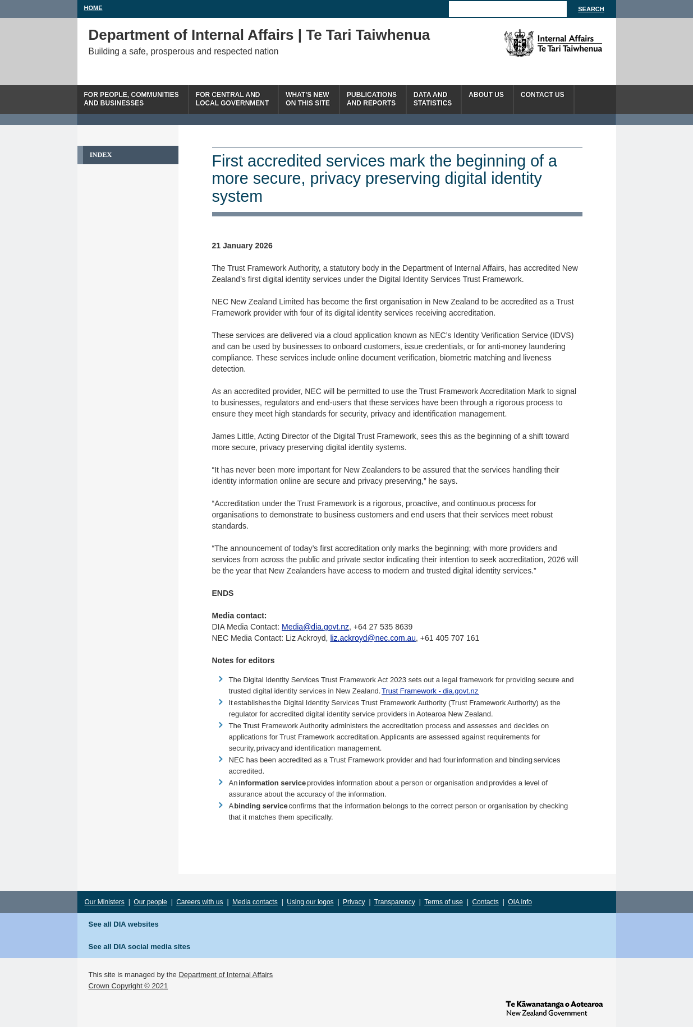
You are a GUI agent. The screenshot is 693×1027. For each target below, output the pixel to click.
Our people (150, 902)
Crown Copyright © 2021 (128, 986)
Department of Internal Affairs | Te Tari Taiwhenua (259, 34)
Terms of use (443, 902)
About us (486, 95)
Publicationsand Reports (372, 99)
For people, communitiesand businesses (131, 99)
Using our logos (310, 902)
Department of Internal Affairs (225, 974)
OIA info (520, 902)
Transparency (394, 902)
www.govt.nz (554, 1007)
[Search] (508, 9)
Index (101, 155)
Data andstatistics (433, 99)
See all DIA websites (124, 924)
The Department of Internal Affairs (528, 43)
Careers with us (199, 902)
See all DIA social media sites (140, 946)
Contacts (485, 902)
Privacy (354, 902)
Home (93, 7)
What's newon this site (308, 99)
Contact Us (543, 95)
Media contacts (255, 902)
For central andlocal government (232, 99)
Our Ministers (105, 902)
